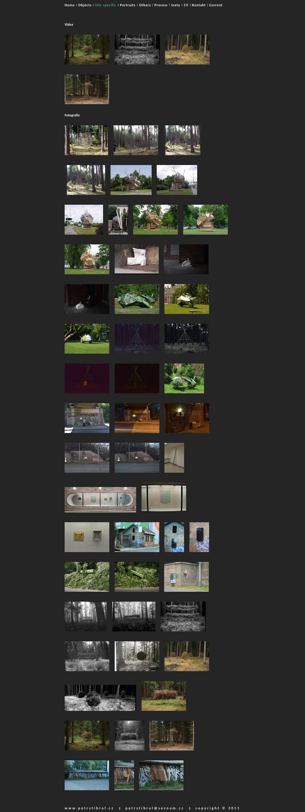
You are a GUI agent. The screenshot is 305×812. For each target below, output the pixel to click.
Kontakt (199, 5)
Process (161, 5)
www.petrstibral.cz (89, 808)
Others (145, 5)
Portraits (128, 5)
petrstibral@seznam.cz (154, 808)
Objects (85, 5)
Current (216, 5)
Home (70, 5)
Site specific (105, 5)
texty (175, 5)
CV (186, 5)
